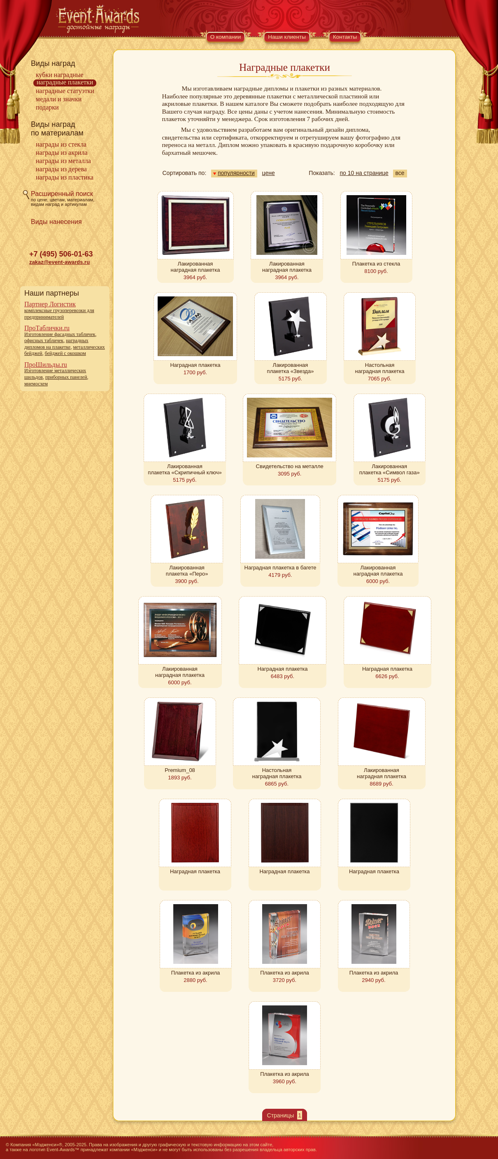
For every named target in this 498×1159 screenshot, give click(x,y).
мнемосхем (36, 384)
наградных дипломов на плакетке (56, 344)
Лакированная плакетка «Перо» (187, 570)
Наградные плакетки (65, 82)
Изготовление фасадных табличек (59, 334)
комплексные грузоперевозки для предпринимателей (59, 314)
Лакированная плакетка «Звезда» (290, 368)
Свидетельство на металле (289, 466)
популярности (234, 173)
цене (268, 173)
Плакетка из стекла (376, 264)
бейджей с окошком (65, 353)
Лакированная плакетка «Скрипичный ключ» (184, 469)
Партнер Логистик (50, 304)
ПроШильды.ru (45, 364)
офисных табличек (43, 340)
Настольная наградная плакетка (380, 368)
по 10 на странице (364, 173)
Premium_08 (180, 770)
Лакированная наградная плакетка (195, 267)
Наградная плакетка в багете (280, 567)
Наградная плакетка (195, 365)
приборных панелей (66, 377)
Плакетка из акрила (195, 973)
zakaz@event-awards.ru (59, 262)
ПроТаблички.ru (47, 327)
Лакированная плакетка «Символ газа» (389, 469)
